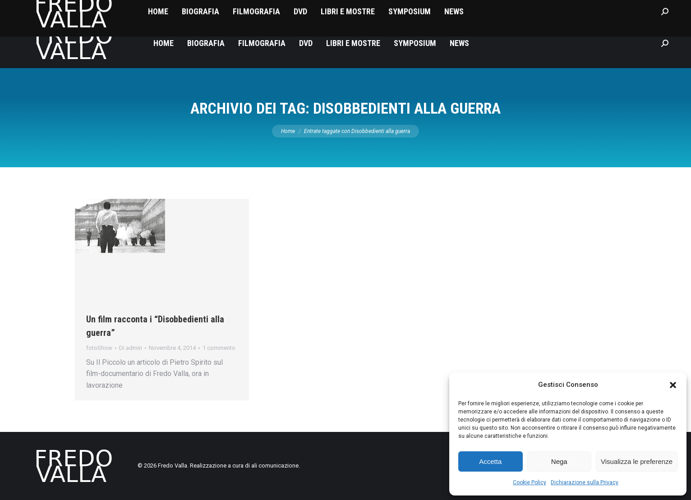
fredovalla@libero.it (54, 9)
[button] (672, 385)
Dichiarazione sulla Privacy (584, 482)
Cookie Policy (529, 482)
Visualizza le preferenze (637, 461)
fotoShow (99, 347)
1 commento (219, 347)
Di (130, 347)
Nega (559, 461)
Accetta (490, 461)
